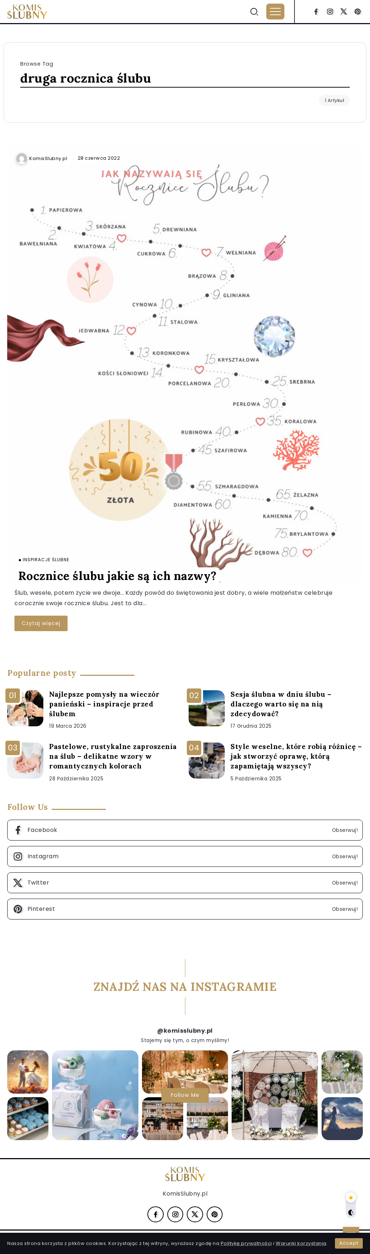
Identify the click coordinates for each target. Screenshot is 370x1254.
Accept (348, 1243)
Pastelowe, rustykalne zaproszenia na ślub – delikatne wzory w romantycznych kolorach (113, 756)
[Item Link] (185, 363)
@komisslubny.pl (185, 1031)
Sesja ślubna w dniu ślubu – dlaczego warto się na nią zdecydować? (281, 704)
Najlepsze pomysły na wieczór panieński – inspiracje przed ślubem (104, 704)
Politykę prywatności (246, 1243)
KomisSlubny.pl (48, 158)
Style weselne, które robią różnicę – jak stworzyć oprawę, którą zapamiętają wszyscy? (296, 756)
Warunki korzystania (301, 1243)
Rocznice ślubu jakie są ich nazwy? (117, 575)
